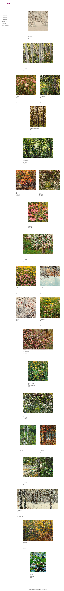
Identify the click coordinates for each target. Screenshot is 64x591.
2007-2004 (5, 19)
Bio (2, 28)
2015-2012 (5, 15)
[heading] (5, 3)
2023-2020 (5, 11)
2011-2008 (5, 17)
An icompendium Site (43, 589)
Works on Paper (4, 21)
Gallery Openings (5, 32)
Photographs (4, 23)
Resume (3, 30)
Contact (3, 34)
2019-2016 (5, 13)
